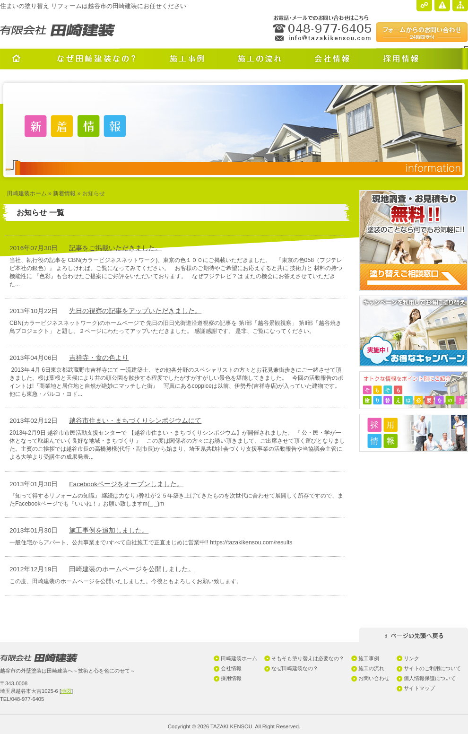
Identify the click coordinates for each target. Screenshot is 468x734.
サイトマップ (419, 688)
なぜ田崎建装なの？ (294, 668)
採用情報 (231, 678)
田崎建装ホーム (27, 193)
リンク (411, 658)
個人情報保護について (430, 678)
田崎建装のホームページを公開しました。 (132, 569)
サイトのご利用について (432, 668)
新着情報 (64, 193)
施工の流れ (371, 668)
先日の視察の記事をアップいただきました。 (135, 311)
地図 (66, 691)
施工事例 (368, 658)
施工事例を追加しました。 (108, 530)
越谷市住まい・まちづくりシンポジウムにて (135, 420)
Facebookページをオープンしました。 (126, 484)
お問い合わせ (374, 678)
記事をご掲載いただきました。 (115, 248)
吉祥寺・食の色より (99, 357)
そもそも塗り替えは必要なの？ (307, 658)
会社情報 (231, 668)
